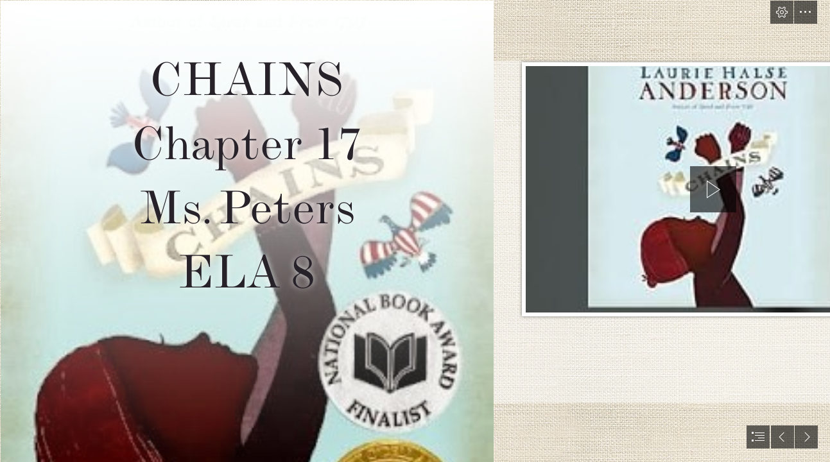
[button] (781, 12)
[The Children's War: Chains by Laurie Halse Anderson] (246, 231)
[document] (415, 231)
